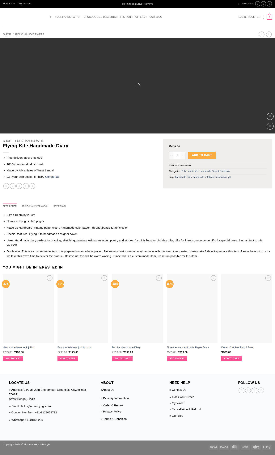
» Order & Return (112, 406)
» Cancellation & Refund (185, 410)
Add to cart (202, 155)
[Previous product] (269, 34)
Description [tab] (11, 206)
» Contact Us (177, 390)
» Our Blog (176, 416)
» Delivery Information (115, 398)
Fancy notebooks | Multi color (74, 347)
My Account (25, 3)
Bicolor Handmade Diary (126, 347)
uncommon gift (223, 177)
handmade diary (183, 177)
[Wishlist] (263, 17)
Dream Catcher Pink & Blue (237, 347)
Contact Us (52, 176)
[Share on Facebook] (6, 186)
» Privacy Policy (111, 412)
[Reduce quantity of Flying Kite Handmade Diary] (171, 155)
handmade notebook (203, 177)
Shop (7, 34)
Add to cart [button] (13, 359)
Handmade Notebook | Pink (19, 347)
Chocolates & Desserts (101, 17)
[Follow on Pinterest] (261, 391)
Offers (141, 17)
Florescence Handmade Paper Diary (188, 347)
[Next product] (261, 34)
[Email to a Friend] (19, 186)
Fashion (126, 17)
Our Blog (156, 17)
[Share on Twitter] (13, 186)
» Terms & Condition (114, 419)
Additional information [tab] (40, 206)
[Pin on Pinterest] (26, 186)
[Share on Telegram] (32, 186)
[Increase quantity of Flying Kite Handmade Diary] (183, 155)
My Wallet (178, 403)
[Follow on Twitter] (269, 3)
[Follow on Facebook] (257, 3)
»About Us (107, 390)
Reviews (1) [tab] (68, 206)
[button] (246, 3)
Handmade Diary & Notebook (215, 171)
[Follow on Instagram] (263, 3)
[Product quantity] (177, 155)
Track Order (9, 3)
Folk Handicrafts (68, 17)
